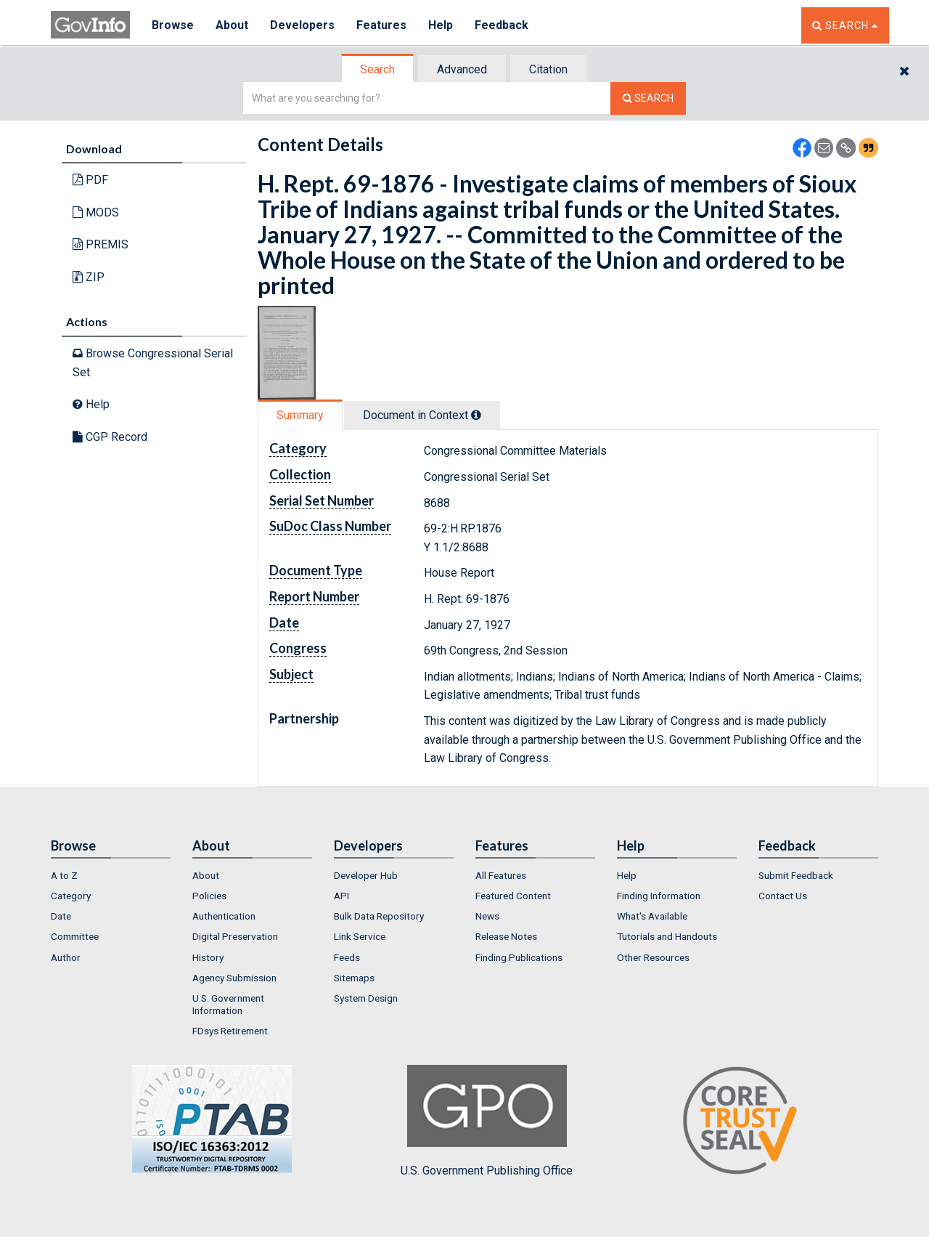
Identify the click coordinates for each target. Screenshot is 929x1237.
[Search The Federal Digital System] (648, 98)
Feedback (501, 25)
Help (440, 25)
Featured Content (513, 895)
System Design (366, 998)
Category (71, 895)
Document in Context (422, 415)
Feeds (347, 957)
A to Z (64, 875)
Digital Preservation (235, 936)
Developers (302, 25)
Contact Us (782, 895)
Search (377, 69)
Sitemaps (354, 977)
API (341, 895)
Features (381, 25)
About (232, 25)
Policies (209, 895)
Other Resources (653, 957)
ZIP (89, 277)
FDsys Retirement (230, 1031)
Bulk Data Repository (379, 916)
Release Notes (506, 936)
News (487, 916)
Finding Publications (518, 957)
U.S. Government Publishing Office (487, 1121)
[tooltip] (476, 415)
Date (61, 916)
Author (66, 957)
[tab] (378, 69)
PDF (90, 180)
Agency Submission (234, 977)
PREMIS (100, 244)
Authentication (223, 916)
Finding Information (658, 895)
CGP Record (110, 437)
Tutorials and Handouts (667, 936)
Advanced (462, 69)
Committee (75, 936)
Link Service (359, 936)
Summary (300, 415)
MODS (96, 212)
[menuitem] (111, 875)
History (208, 957)
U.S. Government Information (228, 1003)
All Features (500, 875)
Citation (548, 69)
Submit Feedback (795, 875)
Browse (173, 25)
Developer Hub (366, 875)
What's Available (652, 916)
